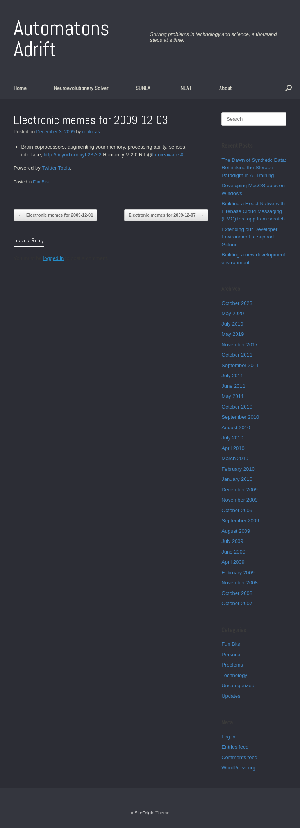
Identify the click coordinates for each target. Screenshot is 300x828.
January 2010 (236, 479)
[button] (288, 88)
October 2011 (236, 355)
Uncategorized (237, 685)
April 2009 (233, 562)
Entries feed (234, 747)
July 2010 (232, 438)
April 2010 (233, 448)
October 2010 (236, 407)
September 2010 (240, 417)
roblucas (91, 131)
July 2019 (232, 324)
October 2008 (236, 593)
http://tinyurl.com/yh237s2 (73, 155)
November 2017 (239, 345)
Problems (232, 665)
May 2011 (232, 396)
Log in (228, 737)
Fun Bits (41, 181)
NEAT (186, 87)
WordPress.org (238, 768)
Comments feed (239, 757)
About (225, 87)
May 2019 (232, 334)
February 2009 (238, 572)
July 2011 (232, 375)
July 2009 (232, 541)
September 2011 (240, 365)
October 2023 (236, 303)
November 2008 (239, 583)
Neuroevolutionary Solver (81, 87)
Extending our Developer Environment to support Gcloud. (249, 236)
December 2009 (239, 490)
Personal (231, 655)
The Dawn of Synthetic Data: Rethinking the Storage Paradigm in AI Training (253, 167)
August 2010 (235, 427)
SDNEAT (144, 87)
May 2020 (232, 313)
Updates (230, 696)
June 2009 (233, 552)
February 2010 (238, 469)
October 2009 (236, 510)
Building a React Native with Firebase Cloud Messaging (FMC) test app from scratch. (253, 211)
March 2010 (234, 458)
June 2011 (233, 386)
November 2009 (239, 500)
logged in (53, 258)
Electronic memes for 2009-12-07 (166, 215)
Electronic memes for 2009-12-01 (55, 215)
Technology (234, 675)
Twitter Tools (56, 168)
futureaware (165, 155)
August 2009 (235, 531)
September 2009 (240, 520)
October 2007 (236, 603)
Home (20, 87)
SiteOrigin (144, 812)
